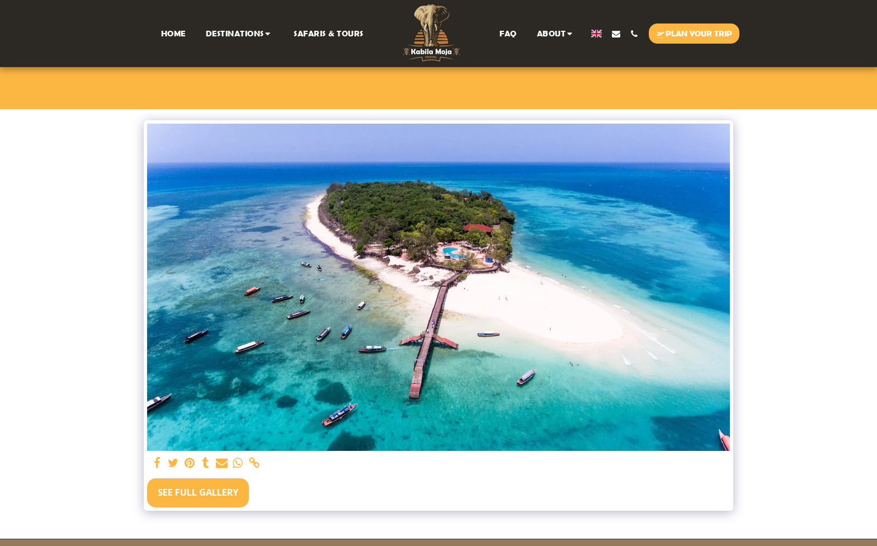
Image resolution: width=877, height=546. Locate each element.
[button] (240, 33)
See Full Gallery (198, 492)
